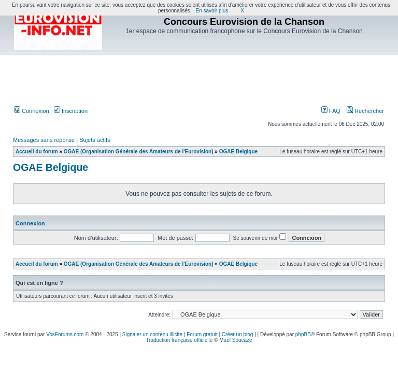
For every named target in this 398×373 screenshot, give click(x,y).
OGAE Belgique (238, 151)
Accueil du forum (37, 151)
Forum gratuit (202, 334)
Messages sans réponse (44, 140)
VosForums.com (64, 334)
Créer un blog (237, 334)
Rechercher (365, 111)
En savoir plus (212, 10)
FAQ (330, 111)
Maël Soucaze (235, 340)
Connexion (31, 111)
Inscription (71, 111)
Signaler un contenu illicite (152, 334)
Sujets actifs (94, 140)
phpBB (303, 334)
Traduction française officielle (179, 340)
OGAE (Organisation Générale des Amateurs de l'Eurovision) (139, 151)
